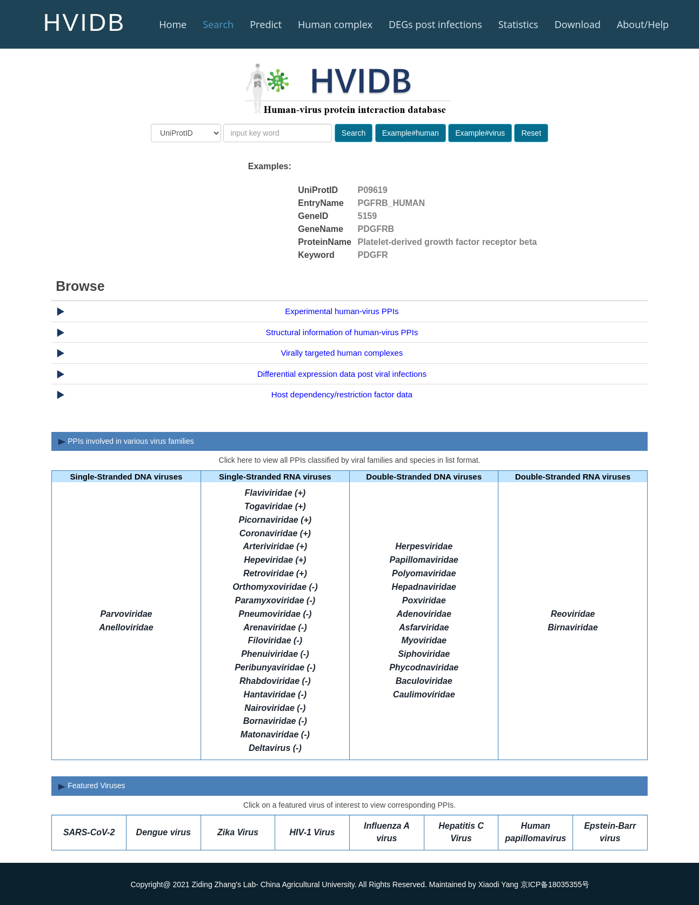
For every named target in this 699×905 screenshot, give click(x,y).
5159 (367, 216)
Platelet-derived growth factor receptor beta (447, 242)
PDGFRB (376, 229)
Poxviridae (424, 600)
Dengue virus (163, 832)
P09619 (373, 190)
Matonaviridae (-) (275, 734)
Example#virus (480, 133)
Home (173, 24)
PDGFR (373, 254)
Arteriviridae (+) (275, 546)
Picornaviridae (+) (274, 519)
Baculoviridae (424, 681)
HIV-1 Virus (312, 832)
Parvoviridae (126, 613)
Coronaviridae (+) (275, 533)
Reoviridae (573, 613)
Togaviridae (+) (275, 506)
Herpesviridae (423, 546)
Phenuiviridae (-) (275, 653)
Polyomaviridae (424, 573)
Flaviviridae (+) (275, 492)
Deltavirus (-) (275, 748)
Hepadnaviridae (424, 586)
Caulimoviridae (424, 694)
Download (578, 24)
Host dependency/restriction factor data (341, 394)
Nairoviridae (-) (274, 708)
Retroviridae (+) (275, 573)
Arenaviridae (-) (275, 627)
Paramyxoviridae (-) (275, 600)
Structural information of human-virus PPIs (341, 332)
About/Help (643, 24)
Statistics (518, 24)
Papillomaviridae (424, 559)
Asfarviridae (424, 627)
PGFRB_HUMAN (391, 203)
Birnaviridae (572, 627)
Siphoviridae (424, 653)
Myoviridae (424, 640)
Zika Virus (237, 832)
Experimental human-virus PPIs (341, 311)
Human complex (335, 24)
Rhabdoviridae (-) (275, 681)
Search (218, 24)
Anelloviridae (126, 627)
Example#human (410, 133)
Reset (531, 133)
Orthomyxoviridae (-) (274, 586)
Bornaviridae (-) (275, 721)
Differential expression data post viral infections (342, 373)
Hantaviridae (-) (275, 694)
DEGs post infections (435, 24)
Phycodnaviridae (423, 667)
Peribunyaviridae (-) (275, 667)
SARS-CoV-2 (89, 832)
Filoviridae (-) (275, 640)
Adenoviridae (424, 613)
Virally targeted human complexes (342, 352)
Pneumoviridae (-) (274, 613)
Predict (266, 24)
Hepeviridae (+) (275, 559)
